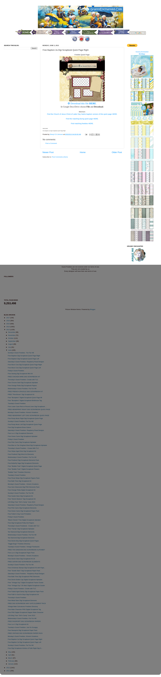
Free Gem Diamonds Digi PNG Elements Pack (23, 487)
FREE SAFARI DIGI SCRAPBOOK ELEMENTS (24, 562)
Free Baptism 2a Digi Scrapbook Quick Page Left (24, 642)
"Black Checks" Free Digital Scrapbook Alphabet (24, 520)
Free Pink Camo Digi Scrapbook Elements (22, 508)
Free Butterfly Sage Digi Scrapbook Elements (23, 463)
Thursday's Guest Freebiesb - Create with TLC (23, 526)
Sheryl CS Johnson (56, 134)
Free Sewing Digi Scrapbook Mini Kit (20, 373)
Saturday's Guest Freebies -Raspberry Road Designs (26, 362)
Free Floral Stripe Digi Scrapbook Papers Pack (24, 478)
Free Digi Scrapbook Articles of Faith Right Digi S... (25, 648)
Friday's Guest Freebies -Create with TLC (22, 588)
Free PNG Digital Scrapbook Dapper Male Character (25, 612)
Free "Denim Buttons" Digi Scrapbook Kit (21, 499)
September (12, 341)
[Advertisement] (13, 89)
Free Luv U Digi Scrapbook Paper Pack (21, 553)
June (10, 350)
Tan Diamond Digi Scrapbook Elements (21, 532)
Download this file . (84, 103)
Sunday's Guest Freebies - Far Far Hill (21, 353)
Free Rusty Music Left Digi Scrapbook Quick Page (25, 424)
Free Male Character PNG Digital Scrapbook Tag (24, 609)
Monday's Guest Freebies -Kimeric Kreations (23, 636)
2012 (8, 667)
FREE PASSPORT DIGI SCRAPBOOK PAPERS (24, 621)
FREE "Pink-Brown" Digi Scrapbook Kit (21, 394)
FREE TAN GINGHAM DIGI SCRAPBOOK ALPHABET (26, 550)
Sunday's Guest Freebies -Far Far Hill (20, 493)
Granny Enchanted (142, 52)
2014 (8, 326)
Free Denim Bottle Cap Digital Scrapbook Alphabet (25, 579)
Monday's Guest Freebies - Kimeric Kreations (23, 484)
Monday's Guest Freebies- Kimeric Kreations (23, 412)
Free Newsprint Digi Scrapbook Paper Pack (22, 630)
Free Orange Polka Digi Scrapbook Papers (22, 385)
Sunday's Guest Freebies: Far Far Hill (20, 421)
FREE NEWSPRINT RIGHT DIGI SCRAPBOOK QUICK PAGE (29, 409)
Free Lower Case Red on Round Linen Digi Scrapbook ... (27, 406)
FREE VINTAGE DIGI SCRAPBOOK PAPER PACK (25, 633)
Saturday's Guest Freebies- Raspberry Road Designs (26, 430)
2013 (8, 329)
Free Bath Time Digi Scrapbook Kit (19, 481)
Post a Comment (51, 143)
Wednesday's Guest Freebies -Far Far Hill (22, 388)
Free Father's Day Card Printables (19, 514)
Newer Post (48, 152)
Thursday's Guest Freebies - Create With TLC (23, 448)
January (11, 664)
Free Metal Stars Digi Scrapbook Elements (22, 600)
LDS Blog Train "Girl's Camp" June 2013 (21, 502)
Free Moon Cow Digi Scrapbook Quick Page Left (24, 368)
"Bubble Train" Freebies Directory (19, 472)
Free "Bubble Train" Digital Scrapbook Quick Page (25, 466)
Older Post (117, 152)
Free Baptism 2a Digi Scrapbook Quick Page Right (25, 639)
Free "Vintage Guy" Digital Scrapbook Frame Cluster (25, 582)
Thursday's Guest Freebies (17, 597)
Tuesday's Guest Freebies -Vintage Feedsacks (23, 547)
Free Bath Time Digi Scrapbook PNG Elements (24, 576)
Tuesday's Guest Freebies (17, 403)
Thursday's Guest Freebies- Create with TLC (23, 379)
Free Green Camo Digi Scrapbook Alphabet (22, 436)
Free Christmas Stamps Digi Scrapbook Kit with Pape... (26, 568)
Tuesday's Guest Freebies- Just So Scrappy (23, 627)
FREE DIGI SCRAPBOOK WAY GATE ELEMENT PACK (27, 603)
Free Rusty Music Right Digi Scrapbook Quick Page (25, 418)
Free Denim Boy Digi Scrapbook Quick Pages (23, 541)
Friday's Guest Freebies (16, 371)
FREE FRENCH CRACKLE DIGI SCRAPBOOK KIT (25, 391)
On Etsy (142, 54)
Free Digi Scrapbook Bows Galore (19, 427)
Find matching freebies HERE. (82, 123)
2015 (8, 324)
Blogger (92, 309)
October (11, 338)
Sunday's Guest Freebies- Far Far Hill (20, 645)
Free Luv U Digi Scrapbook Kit (18, 624)
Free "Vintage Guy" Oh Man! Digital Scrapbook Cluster (26, 585)
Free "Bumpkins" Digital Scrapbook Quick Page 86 (25, 397)
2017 (8, 318)
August (10, 344)
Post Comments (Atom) (60, 157)
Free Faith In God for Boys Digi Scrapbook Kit (23, 594)
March (10, 658)
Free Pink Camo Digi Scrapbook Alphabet (22, 442)
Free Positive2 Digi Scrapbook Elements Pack (23, 460)
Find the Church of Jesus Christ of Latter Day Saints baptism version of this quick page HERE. (82, 114)
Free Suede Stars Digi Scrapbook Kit (20, 496)
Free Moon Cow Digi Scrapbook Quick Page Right (25, 364)
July (9, 347)
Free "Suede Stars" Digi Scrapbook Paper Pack (24, 571)
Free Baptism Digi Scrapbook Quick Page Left (23, 359)
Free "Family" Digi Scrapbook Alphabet (21, 529)
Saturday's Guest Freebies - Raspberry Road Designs (26, 573)
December (12, 332)
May (9, 652)
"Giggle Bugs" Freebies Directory (19, 544)
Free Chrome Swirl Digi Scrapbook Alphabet (23, 382)
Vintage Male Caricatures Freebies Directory (23, 606)
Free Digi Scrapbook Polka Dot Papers (21, 523)
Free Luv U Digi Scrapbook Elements (20, 433)
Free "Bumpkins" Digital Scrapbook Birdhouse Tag (25, 400)
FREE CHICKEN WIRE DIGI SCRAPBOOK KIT (24, 377)
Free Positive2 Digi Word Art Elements (21, 454)
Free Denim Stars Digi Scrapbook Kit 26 (21, 559)
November (12, 335)
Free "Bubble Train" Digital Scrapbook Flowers (23, 469)
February (11, 661)
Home (82, 152)
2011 (8, 671)
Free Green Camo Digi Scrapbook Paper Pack (23, 511)
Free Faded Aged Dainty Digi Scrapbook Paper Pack (26, 591)
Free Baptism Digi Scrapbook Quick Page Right (24, 356)
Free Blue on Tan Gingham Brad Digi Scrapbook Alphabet (27, 445)
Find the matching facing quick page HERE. (82, 119)
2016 (8, 320)
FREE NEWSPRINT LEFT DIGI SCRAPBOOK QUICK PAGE (28, 415)
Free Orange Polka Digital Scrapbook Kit (21, 490)
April (10, 655)
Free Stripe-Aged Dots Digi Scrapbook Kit (22, 451)
